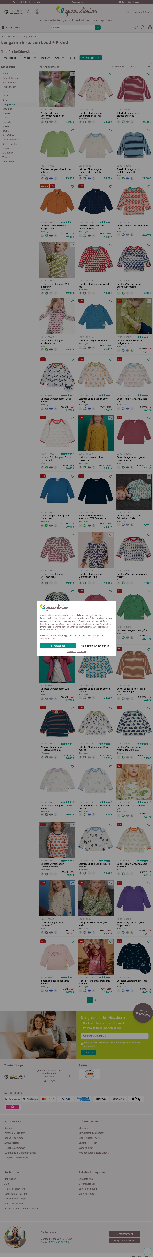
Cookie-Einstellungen (90, 635)
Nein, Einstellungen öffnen (95, 645)
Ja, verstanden (58, 645)
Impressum (81, 652)
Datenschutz (71, 652)
